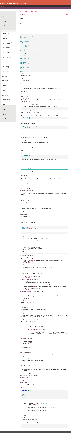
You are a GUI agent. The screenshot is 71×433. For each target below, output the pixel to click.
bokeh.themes (3, 115)
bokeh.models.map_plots (5, 77)
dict (28, 209)
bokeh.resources (4, 109)
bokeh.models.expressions (5, 37)
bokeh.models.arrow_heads (5, 33)
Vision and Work (4, 428)
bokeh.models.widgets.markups (6, 99)
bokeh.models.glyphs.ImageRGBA (7, 52)
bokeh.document (4, 21)
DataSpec (31, 209)
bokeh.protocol (3, 108)
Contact (4, 430)
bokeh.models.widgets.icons (5, 96)
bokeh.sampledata (4, 110)
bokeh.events (3, 25)
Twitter (15, 430)
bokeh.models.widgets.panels (5, 100)
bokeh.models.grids (4, 75)
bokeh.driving (3, 22)
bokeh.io (3, 26)
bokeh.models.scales (4, 85)
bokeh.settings (3, 113)
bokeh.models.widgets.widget (5, 104)
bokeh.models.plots (4, 81)
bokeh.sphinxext (4, 114)
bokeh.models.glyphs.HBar (6, 48)
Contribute (15, 428)
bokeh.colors (3, 17)
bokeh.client (3, 16)
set (28, 202)
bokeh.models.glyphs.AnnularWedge (7, 42)
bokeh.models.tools (4, 91)
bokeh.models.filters (4, 38)
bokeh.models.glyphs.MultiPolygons (7, 57)
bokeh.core (3, 20)
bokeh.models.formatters (5, 39)
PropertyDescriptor (30, 238)
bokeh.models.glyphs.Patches (6, 61)
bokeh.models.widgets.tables (5, 103)
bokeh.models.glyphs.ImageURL (7, 53)
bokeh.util (3, 119)
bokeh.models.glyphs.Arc (6, 44)
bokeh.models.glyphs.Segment (6, 67)
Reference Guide (3, 12)
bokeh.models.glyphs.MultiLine (6, 56)
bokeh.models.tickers (4, 89)
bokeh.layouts (3, 27)
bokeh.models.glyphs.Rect (6, 66)
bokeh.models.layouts (4, 76)
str (29, 202)
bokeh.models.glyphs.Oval (6, 58)
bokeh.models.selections (5, 86)
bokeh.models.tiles (4, 90)
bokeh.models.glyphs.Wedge (6, 72)
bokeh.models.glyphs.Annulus (6, 43)
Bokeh (4, 6)
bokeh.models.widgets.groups (5, 95)
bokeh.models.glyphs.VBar (6, 71)
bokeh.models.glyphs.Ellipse (6, 47)
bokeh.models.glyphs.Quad (6, 62)
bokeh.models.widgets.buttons (6, 94)
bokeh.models (3, 30)
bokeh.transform (4, 118)
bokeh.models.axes (4, 34)
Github (69, 6)
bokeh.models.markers (5, 80)
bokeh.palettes (3, 105)
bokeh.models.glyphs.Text (6, 70)
